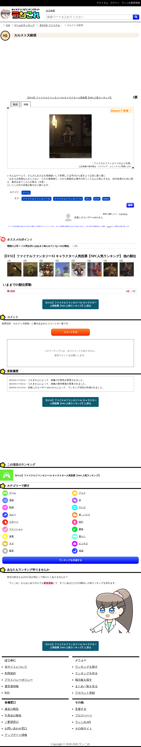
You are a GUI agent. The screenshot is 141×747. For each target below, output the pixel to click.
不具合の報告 (13, 715)
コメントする (70, 332)
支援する (80, 708)
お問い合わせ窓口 (16, 728)
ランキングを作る (86, 673)
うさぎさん (123, 214)
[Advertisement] (70, 66)
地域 (77, 550)
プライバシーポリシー (19, 679)
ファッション (12, 529)
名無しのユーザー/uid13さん (88, 217)
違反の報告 (12, 708)
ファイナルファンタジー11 (68, 198)
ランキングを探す (86, 666)
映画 (8, 507)
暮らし (79, 536)
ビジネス (80, 543)
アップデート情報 (16, 734)
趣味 (77, 529)
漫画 (8, 500)
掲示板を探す (83, 679)
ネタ (8, 543)
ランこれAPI (83, 721)
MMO (106, 198)
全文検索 (50, 10)
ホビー (9, 514)
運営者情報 (12, 686)
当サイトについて (16, 666)
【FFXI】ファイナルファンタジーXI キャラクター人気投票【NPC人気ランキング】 (69, 97)
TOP (8, 25)
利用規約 (10, 673)
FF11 (88, 198)
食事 (8, 536)
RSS (7, 692)
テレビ (79, 507)
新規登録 (48, 583)
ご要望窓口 (12, 721)
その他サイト (83, 728)
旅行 (77, 522)
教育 (8, 550)
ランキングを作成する (70, 560)
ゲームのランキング (24, 25)
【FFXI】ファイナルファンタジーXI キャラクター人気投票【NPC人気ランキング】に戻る (70, 304)
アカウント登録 (85, 692)
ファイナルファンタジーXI (36, 198)
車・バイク (81, 514)
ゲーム (26, 192)
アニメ (79, 493)
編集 (130, 205)
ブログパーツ (83, 715)
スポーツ (10, 522)
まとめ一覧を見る (86, 686)
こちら (109, 226)
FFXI (96, 198)
